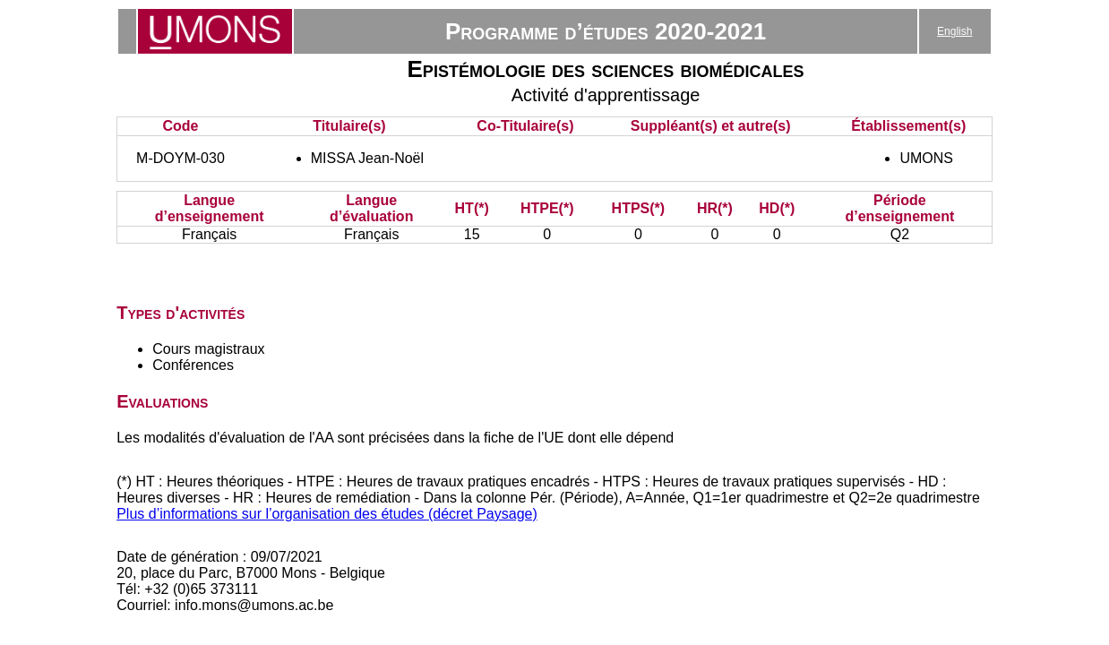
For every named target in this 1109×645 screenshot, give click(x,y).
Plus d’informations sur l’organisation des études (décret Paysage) (326, 513)
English (954, 31)
